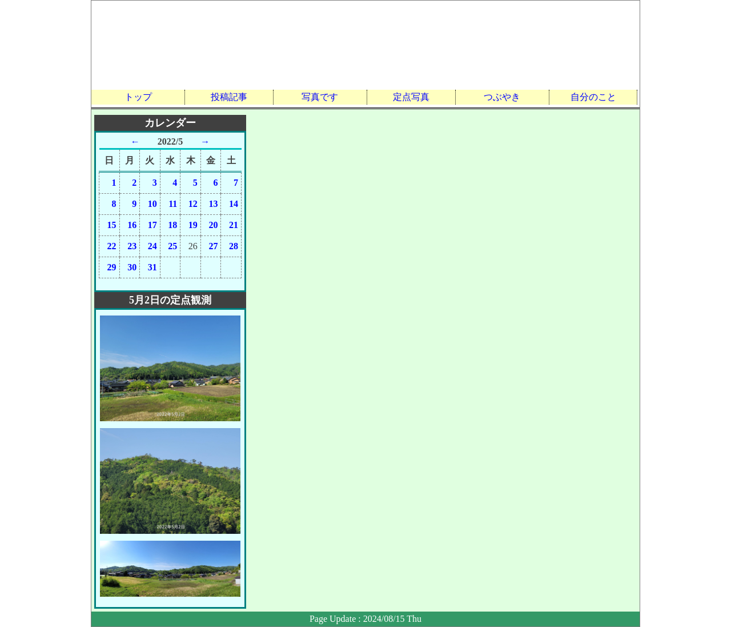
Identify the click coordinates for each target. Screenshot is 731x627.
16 (131, 225)
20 (213, 225)
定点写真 (411, 97)
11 (172, 204)
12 (193, 204)
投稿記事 (229, 97)
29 (112, 267)
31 (152, 267)
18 (172, 225)
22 (112, 246)
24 (152, 246)
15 (112, 225)
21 (233, 225)
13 (213, 204)
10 (152, 204)
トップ (138, 97)
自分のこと (593, 97)
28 (233, 246)
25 (172, 246)
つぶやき (502, 97)
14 (233, 204)
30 (131, 267)
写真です (320, 97)
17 (152, 225)
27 (213, 246)
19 (193, 225)
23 (131, 246)
